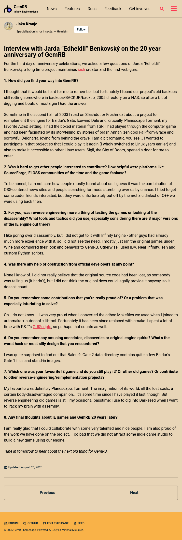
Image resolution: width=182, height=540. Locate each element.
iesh (81, 69)
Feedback (112, 8)
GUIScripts (42, 326)
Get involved (140, 8)
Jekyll (55, 530)
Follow (81, 29)
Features (72, 8)
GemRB (26, 9)
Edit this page (56, 523)
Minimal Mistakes (72, 530)
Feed (78, 523)
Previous (47, 492)
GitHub (30, 523)
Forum (11, 523)
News (52, 8)
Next (134, 492)
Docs (92, 8)
